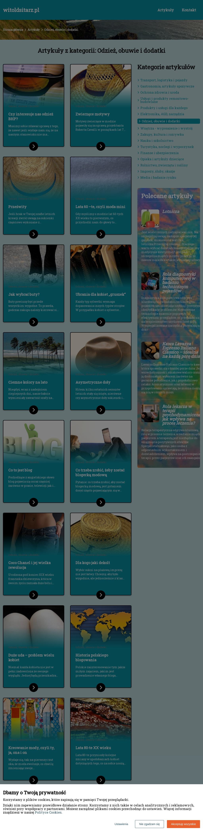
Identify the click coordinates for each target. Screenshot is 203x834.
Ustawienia (121, 824)
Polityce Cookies (48, 812)
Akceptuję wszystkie (183, 824)
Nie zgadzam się (149, 824)
